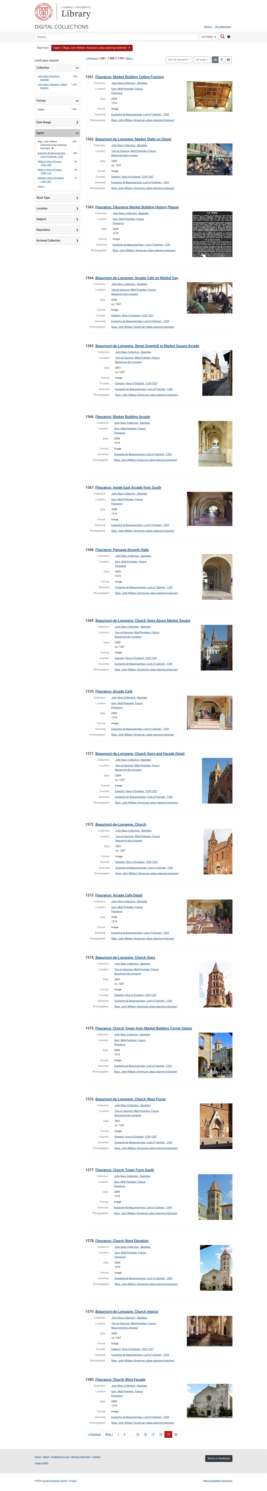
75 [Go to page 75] (137, 1434)
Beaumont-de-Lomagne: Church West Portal (130, 1099)
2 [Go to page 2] (124, 1434)
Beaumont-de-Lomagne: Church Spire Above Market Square (142, 620)
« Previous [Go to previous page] (94, 1434)
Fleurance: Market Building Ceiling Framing (129, 77)
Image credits (42, 1463)
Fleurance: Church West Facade (120, 1379)
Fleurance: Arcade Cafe (114, 691)
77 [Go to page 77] (153, 1434)
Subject (41, 219)
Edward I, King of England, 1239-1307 (132, 176)
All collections (223, 26)
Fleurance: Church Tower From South (124, 1170)
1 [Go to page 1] (118, 1434)
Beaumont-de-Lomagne (124, 155)
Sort (178, 59)
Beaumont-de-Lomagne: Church (120, 824)
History (208, 26)
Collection (43, 67)
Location (42, 208)
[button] (92, 48)
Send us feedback (219, 1458)
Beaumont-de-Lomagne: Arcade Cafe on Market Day (136, 278)
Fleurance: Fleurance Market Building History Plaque (137, 207)
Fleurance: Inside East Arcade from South (128, 487)
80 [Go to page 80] (176, 1434)
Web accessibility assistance (217, 1480)
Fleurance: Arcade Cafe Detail (118, 895)
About (46, 1457)
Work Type (43, 197)
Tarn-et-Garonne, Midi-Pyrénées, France (133, 151)
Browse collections (80, 1457)
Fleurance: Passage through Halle (122, 550)
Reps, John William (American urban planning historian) (142, 120)
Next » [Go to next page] (109, 1434)
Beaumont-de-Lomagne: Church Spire (125, 957)
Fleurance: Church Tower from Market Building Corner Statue (143, 1028)
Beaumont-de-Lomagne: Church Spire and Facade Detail (140, 753)
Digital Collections (62, 26)
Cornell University (44, 12)
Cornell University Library (54, 1480)
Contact (97, 1457)
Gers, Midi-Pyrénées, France (127, 88)
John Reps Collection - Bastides (129, 83)
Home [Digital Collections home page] (38, 1457)
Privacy (73, 1480)
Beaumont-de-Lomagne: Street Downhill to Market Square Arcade (147, 346)
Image (41, 109)
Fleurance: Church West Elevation (122, 1241)
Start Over (42, 47)
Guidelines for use (60, 1457)
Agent (40, 133)
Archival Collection (48, 240)
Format (41, 100)
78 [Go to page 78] (160, 1434)
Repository (43, 230)
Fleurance (117, 93)
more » (41, 186)
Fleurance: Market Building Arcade (122, 417)
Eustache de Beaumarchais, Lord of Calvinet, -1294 (140, 114)
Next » (129, 58)
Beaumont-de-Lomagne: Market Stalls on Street (133, 139)
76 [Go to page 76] (145, 1434)
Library (75, 12)
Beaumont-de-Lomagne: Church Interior (127, 1311)
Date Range (44, 122)
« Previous (91, 58)
